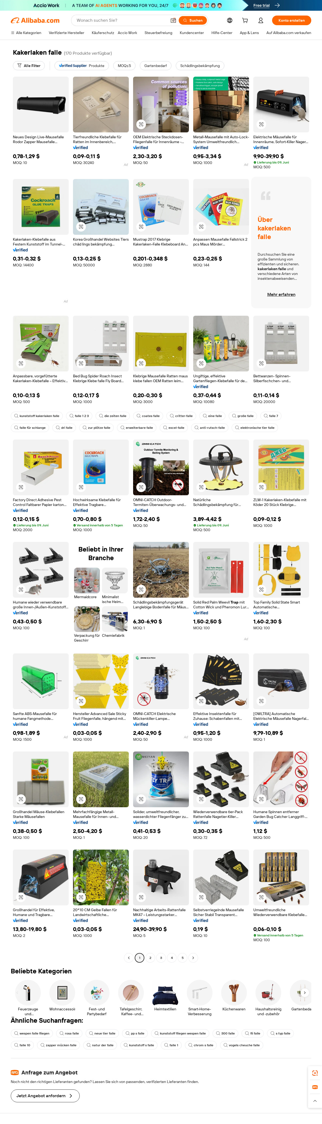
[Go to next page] (193, 958)
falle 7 (271, 416)
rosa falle (69, 1033)
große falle (243, 416)
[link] (315, 1073)
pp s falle (135, 1033)
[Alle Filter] (29, 65)
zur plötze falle (96, 428)
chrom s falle (200, 1045)
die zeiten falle (112, 416)
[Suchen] (193, 20)
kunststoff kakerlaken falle (36, 416)
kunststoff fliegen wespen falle (180, 1033)
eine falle (212, 416)
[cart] (246, 21)
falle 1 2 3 (79, 416)
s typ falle (280, 1033)
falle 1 (171, 1045)
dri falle (64, 428)
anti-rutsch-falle (210, 428)
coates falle (148, 416)
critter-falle (181, 416)
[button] (173, 20)
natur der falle (100, 1045)
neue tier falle (102, 1033)
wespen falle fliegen (31, 1033)
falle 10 (22, 1045)
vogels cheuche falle (242, 1045)
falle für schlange (30, 428)
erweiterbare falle (136, 428)
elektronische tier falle (255, 428)
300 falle (225, 1033)
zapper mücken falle (58, 1045)
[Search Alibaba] (121, 20)
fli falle (252, 1033)
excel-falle (173, 428)
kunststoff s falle (139, 1045)
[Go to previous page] (129, 958)
